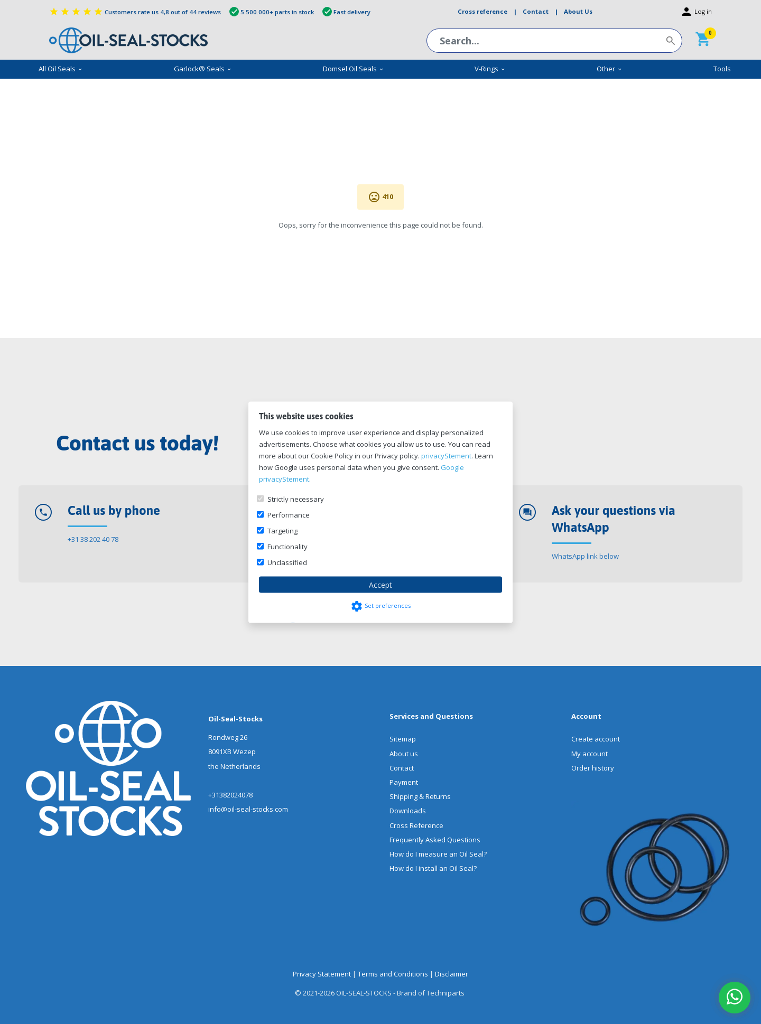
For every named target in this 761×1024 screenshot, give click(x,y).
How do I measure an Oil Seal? (438, 854)
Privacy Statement (322, 974)
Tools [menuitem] (722, 68)
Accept (380, 584)
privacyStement (446, 455)
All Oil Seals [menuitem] (61, 68)
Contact (401, 768)
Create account (595, 739)
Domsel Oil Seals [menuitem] (353, 68)
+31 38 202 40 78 (93, 539)
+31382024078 (230, 795)
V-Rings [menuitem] (490, 68)
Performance (288, 514)
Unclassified (287, 562)
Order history (592, 768)
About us (403, 753)
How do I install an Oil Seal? (433, 868)
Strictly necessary (295, 498)
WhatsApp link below (585, 556)
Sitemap (402, 739)
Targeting (282, 530)
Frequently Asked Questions (434, 839)
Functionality (287, 546)
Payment (403, 782)
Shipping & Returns (420, 796)
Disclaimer (451, 974)
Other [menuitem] (610, 68)
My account (589, 753)
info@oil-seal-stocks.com (248, 809)
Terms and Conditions (393, 974)
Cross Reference (416, 825)
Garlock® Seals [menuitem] (203, 68)
